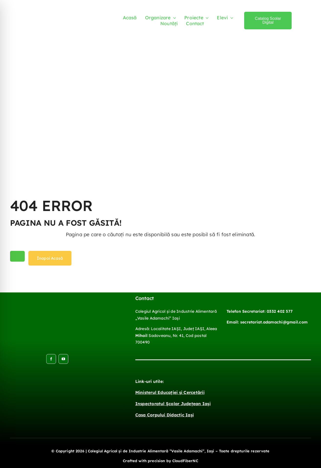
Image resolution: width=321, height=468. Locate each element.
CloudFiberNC (185, 460)
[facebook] (51, 359)
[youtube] (63, 359)
